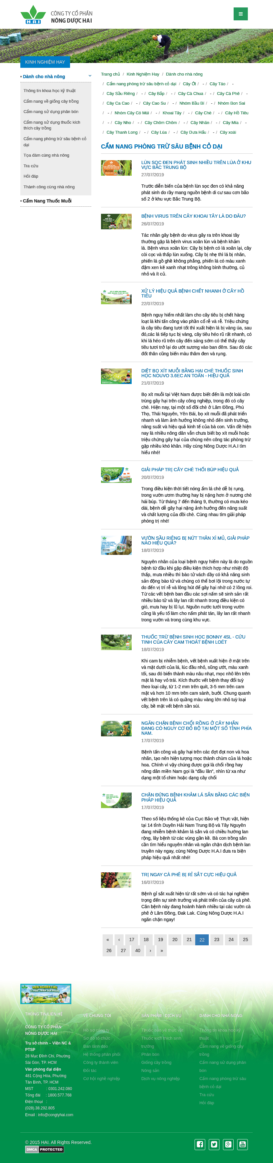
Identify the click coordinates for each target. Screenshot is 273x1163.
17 (131, 939)
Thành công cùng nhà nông (49, 186)
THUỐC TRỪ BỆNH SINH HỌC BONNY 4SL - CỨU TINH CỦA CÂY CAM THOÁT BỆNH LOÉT (193, 639)
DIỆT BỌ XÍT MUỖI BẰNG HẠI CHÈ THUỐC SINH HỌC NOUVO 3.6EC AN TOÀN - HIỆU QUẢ (192, 373)
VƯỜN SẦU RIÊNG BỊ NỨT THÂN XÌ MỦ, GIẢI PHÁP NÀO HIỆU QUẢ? (195, 540)
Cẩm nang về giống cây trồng (51, 101)
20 (174, 939)
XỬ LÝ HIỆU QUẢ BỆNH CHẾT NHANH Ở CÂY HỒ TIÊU (192, 293)
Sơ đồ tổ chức (96, 1038)
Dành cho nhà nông (55, 76)
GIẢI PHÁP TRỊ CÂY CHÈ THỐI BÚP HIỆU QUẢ (190, 469)
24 (231, 939)
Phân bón (150, 1054)
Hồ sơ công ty (96, 1030)
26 (109, 950)
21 (189, 939)
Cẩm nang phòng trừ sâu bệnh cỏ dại (55, 141)
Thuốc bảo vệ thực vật (162, 1030)
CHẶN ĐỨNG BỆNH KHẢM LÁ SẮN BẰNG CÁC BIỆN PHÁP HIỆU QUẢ (195, 797)
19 (160, 939)
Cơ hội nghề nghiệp (101, 1078)
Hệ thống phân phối (101, 1054)
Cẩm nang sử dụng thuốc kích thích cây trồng (52, 125)
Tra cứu (31, 165)
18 (146, 939)
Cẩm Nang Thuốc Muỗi (46, 200)
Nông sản (150, 1070)
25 (245, 939)
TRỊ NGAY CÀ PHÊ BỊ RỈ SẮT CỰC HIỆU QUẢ (189, 874)
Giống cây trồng (156, 1062)
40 (137, 950)
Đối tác (89, 1070)
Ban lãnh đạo (95, 1046)
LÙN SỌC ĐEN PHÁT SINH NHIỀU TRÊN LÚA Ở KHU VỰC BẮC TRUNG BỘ (196, 165)
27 (123, 950)
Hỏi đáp (31, 176)
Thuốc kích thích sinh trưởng (161, 1042)
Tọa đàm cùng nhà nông (46, 155)
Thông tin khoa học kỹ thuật (50, 90)
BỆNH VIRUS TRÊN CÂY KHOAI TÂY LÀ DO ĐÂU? (193, 216)
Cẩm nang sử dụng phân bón (51, 111)
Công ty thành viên (100, 1062)
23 (216, 939)
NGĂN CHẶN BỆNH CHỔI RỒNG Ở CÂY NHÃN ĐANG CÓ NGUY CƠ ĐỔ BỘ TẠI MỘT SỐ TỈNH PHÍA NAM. (196, 728)
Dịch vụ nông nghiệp (160, 1078)
